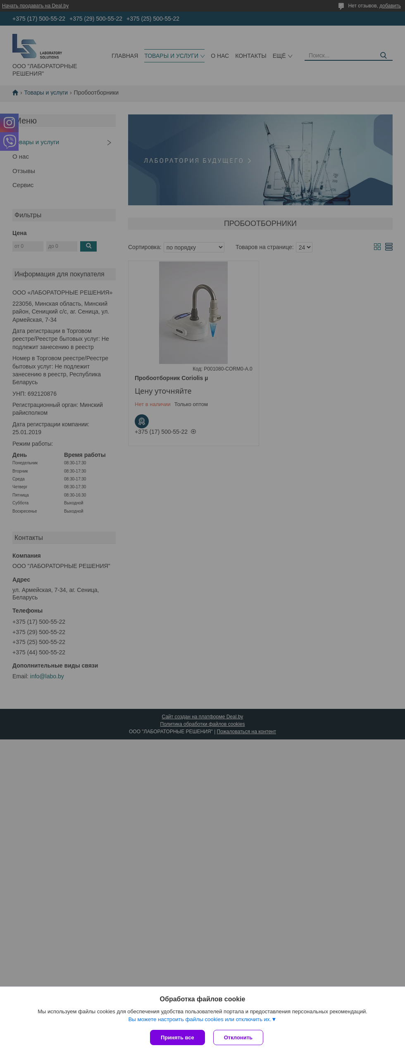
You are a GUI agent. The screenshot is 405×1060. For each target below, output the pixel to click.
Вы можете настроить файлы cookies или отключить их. (199, 1019)
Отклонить (238, 1037)
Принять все (177, 1037)
